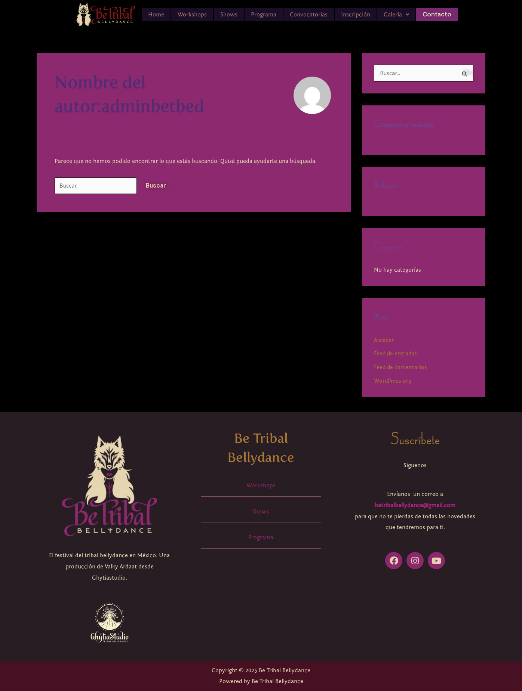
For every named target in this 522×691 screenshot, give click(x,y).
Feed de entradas (396, 354)
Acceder (384, 340)
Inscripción (355, 14)
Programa (263, 14)
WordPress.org (393, 380)
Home (156, 14)
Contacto (437, 14)
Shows (228, 14)
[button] (396, 14)
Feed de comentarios (401, 367)
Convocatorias (309, 14)
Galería (396, 14)
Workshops (192, 14)
